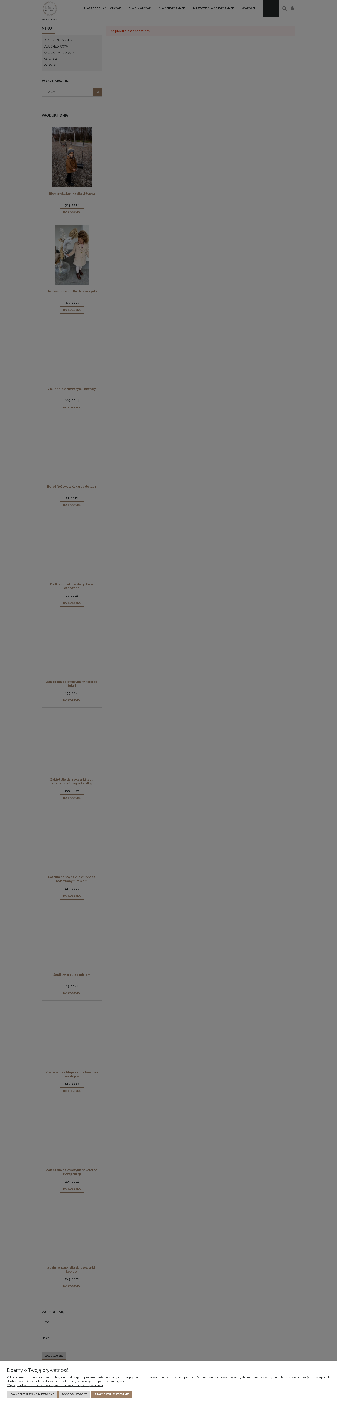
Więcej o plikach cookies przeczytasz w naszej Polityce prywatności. (55, 1385)
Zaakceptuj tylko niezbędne (32, 1394)
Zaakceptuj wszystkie (112, 1394)
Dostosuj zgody (74, 1394)
